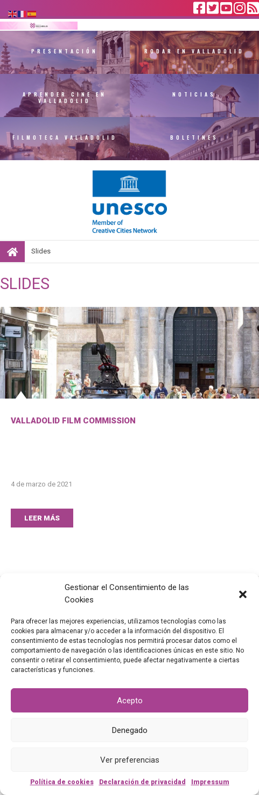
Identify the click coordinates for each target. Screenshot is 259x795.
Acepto (130, 700)
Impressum (210, 782)
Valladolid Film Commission (73, 421)
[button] (242, 593)
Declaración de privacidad (142, 782)
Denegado (130, 730)
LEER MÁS (42, 518)
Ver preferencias (129, 760)
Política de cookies (62, 782)
